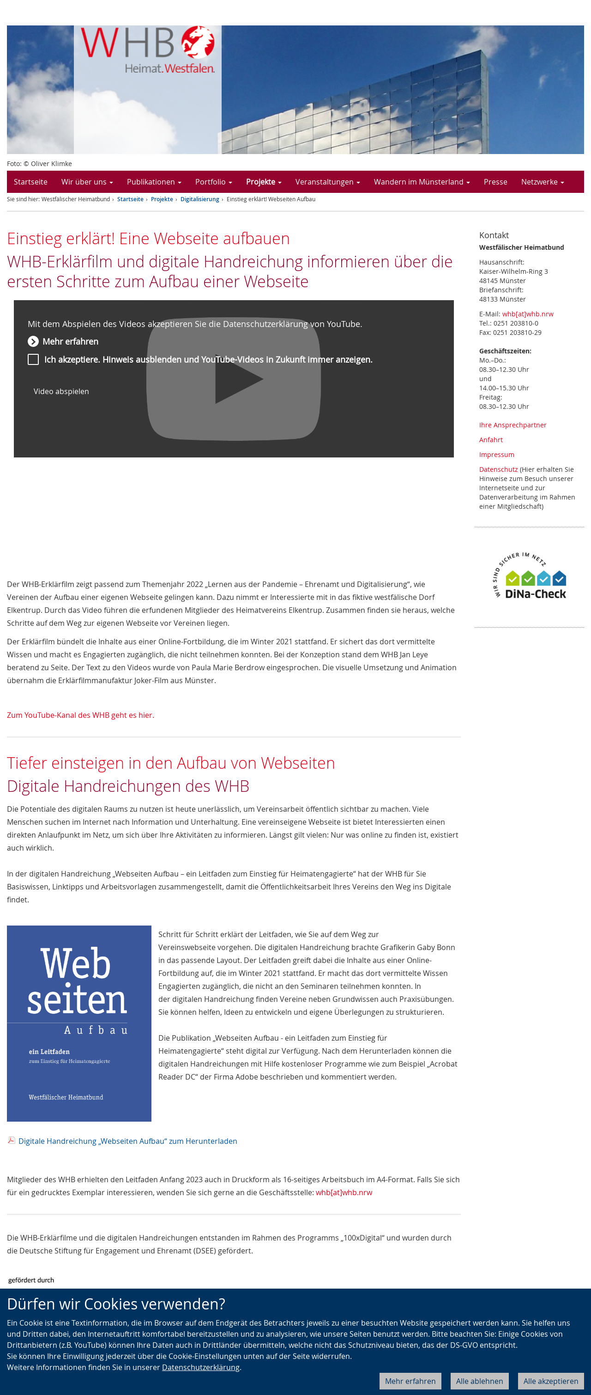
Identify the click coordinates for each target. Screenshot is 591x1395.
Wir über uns (87, 182)
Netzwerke (542, 182)
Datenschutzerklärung (201, 1367)
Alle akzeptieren (551, 1381)
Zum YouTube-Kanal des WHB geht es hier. (80, 715)
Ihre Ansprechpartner (513, 424)
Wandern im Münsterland (422, 182)
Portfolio (213, 182)
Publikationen (154, 182)
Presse (495, 182)
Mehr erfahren (410, 1381)
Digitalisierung (200, 199)
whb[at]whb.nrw (344, 1192)
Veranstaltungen (328, 182)
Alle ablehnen (479, 1381)
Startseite (31, 182)
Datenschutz (498, 469)
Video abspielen (61, 391)
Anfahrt (491, 439)
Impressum (496, 454)
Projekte (264, 182)
